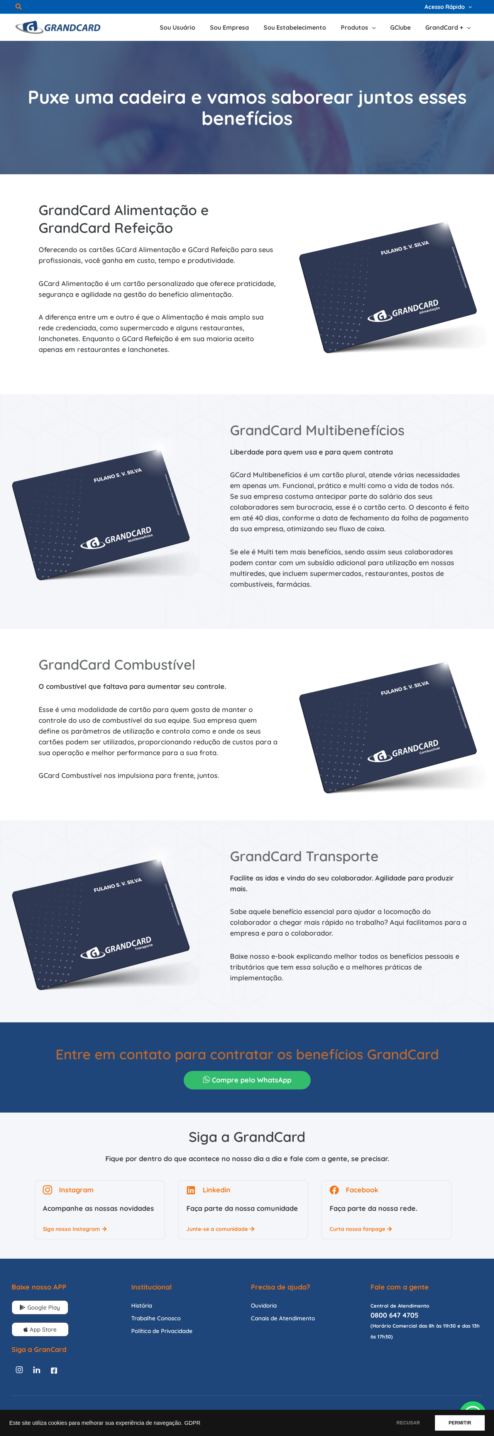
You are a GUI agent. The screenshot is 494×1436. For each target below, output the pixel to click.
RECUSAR (408, 1423)
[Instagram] (19, 1370)
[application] (469, 6)
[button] (18, 7)
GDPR (192, 1423)
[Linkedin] (36, 1370)
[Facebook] (54, 1370)
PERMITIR (459, 1423)
